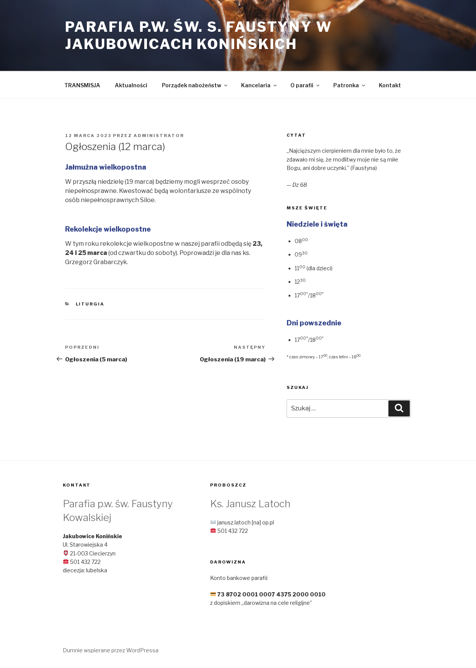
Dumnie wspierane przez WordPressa (110, 650)
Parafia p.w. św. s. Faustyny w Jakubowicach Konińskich (198, 35)
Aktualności (131, 85)
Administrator (159, 135)
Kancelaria (259, 85)
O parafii (305, 85)
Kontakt (390, 85)
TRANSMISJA (82, 85)
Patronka (349, 85)
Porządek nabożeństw (195, 85)
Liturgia (90, 304)
